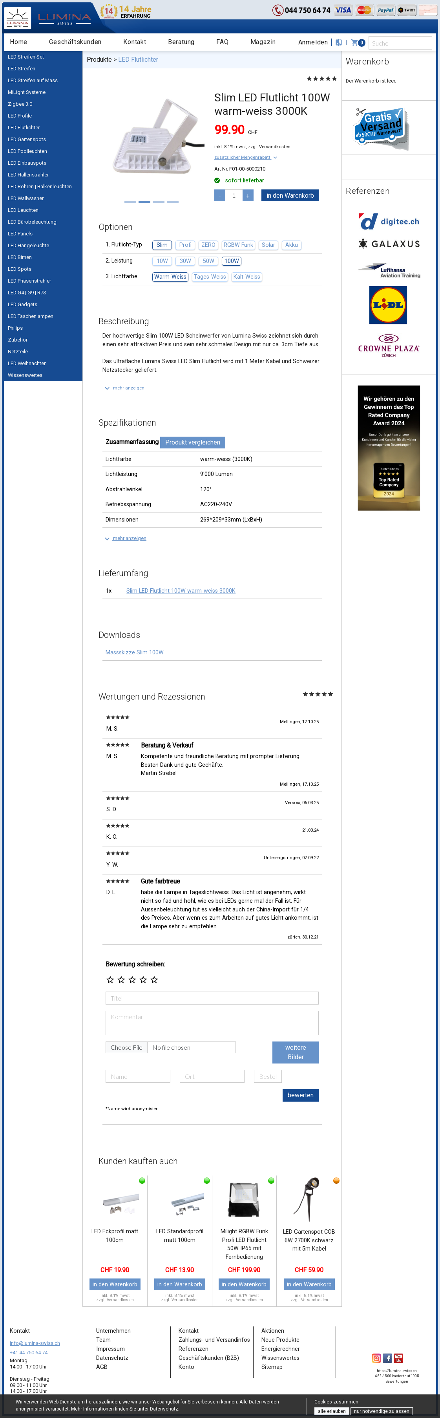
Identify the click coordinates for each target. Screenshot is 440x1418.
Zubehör (17, 340)
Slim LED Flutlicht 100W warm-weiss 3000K (181, 591)
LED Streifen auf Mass (33, 80)
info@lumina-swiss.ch (35, 1343)
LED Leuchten (23, 210)
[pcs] (234, 195)
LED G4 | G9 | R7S (27, 293)
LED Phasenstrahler (29, 281)
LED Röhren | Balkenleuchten (40, 186)
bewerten (301, 1095)
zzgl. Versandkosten (269, 146)
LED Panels (20, 234)
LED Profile (20, 116)
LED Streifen (21, 69)
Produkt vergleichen (192, 442)
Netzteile (18, 351)
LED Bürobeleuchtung (32, 222)
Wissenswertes (25, 375)
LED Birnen (20, 257)
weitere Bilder (295, 1052)
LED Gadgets (22, 304)
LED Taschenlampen (30, 316)
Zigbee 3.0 (20, 104)
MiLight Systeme (27, 92)
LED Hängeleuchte (28, 245)
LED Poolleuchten (27, 151)
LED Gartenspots (27, 139)
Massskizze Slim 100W (135, 652)
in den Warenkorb (290, 195)
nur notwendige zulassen (381, 1411)
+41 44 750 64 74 (28, 1353)
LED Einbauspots (27, 163)
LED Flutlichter (24, 127)
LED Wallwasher (26, 198)
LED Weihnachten (27, 363)
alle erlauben (332, 1411)
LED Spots (19, 269)
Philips (15, 328)
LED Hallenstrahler (28, 175)
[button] (246, 157)
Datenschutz (164, 1409)
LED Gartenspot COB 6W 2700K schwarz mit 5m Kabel (309, 1240)
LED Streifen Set (26, 57)
